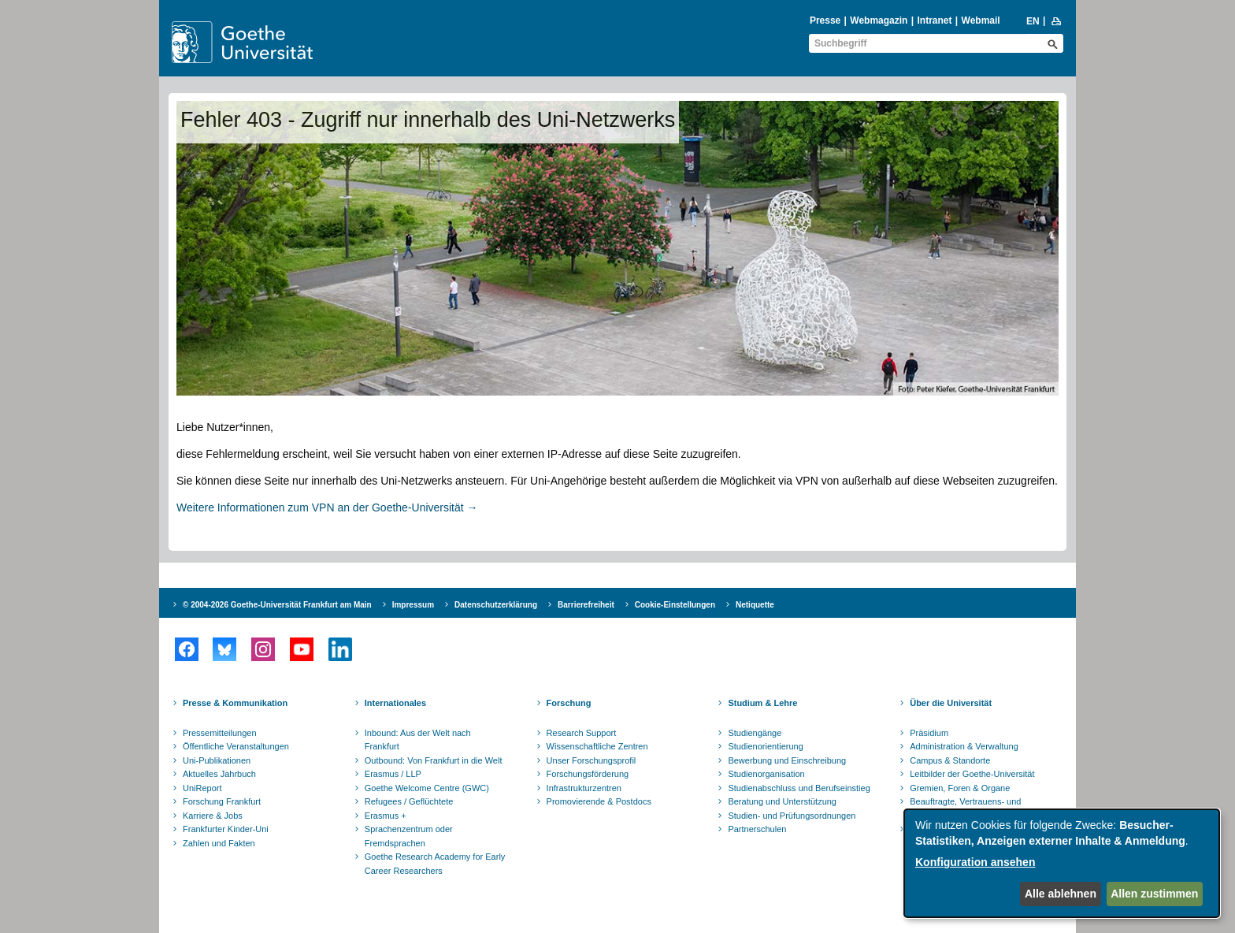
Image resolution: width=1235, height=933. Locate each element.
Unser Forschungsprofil (591, 760)
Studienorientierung (765, 746)
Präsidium (929, 733)
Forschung (569, 703)
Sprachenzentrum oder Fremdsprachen (409, 836)
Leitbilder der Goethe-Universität (972, 774)
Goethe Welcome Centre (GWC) (427, 788)
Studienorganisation (766, 774)
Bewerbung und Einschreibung (787, 760)
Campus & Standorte (950, 760)
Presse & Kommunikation (235, 703)
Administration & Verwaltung (964, 746)
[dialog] (1061, 863)
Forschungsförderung (588, 774)
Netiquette (755, 604)
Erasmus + (385, 815)
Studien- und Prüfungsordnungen (791, 815)
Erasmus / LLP (393, 774)
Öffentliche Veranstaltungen (236, 746)
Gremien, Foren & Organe (960, 788)
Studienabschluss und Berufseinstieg (799, 788)
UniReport (202, 788)
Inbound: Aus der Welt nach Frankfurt (418, 740)
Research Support (582, 733)
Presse (825, 20)
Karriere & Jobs (213, 815)
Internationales (395, 703)
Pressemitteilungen (220, 733)
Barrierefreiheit (586, 604)
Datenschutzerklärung (495, 604)
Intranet (934, 20)
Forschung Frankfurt (222, 801)
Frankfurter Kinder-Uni (226, 829)
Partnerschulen (757, 829)
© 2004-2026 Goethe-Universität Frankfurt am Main (277, 604)
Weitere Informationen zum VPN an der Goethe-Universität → (327, 507)
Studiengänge (754, 733)
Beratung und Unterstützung (782, 801)
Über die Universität (951, 703)
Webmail (981, 20)
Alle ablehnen (1060, 893)
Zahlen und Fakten (219, 843)
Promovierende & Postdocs (599, 801)
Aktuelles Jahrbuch (219, 774)
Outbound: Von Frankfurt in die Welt (434, 760)
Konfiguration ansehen (975, 862)
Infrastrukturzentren (584, 788)
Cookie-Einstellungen (675, 604)
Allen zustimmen (1154, 893)
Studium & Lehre (762, 703)
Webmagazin (878, 20)
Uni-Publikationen (216, 760)
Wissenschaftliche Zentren (597, 746)
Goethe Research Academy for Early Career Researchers (435, 863)
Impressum (413, 604)
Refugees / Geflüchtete (409, 801)
